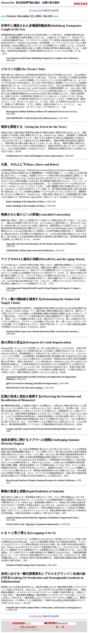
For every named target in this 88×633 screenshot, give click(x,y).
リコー (21, 623)
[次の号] (55, 10)
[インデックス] (36, 10)
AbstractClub (56, 623)
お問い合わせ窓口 (28, 627)
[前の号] (47, 10)
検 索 (60, 627)
